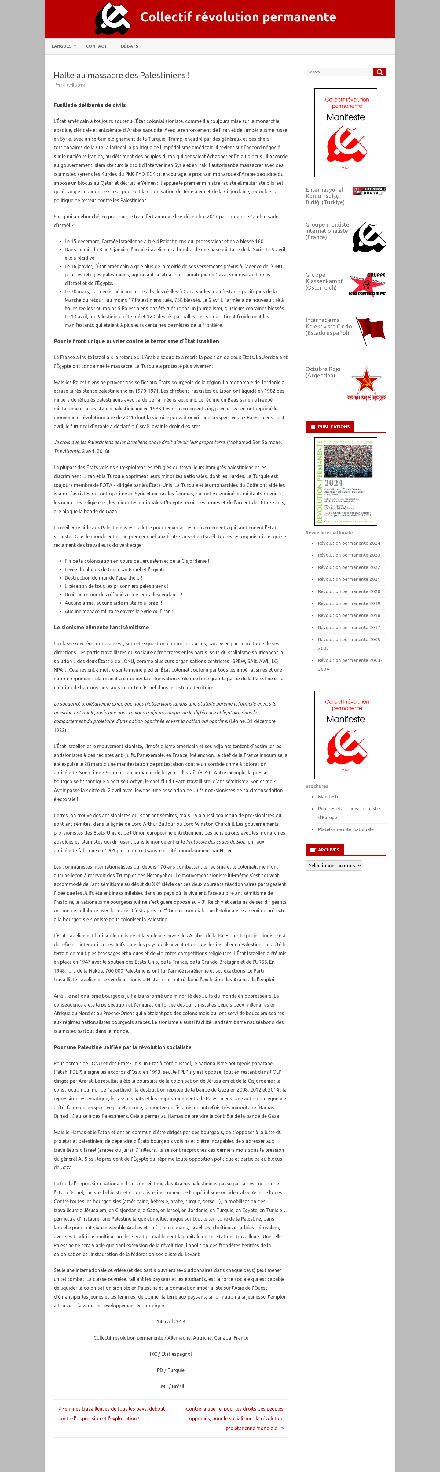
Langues (62, 46)
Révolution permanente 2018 (349, 615)
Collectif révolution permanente (238, 16)
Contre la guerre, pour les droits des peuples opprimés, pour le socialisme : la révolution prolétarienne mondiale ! (235, 1418)
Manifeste (328, 796)
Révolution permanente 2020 (349, 591)
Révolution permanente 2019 (349, 603)
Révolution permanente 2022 (349, 567)
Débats (129, 46)
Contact (96, 46)
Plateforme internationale (346, 829)
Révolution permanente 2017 (349, 627)
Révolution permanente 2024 (349, 543)
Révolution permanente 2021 (349, 579)
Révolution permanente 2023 (349, 555)
